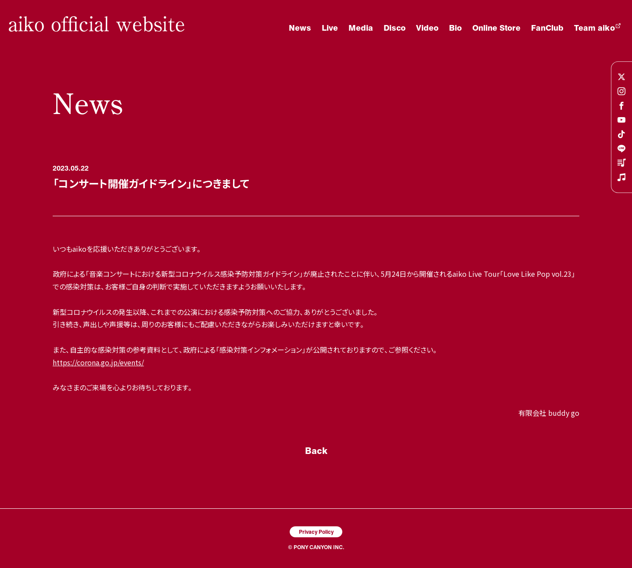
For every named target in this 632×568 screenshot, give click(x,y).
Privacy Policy (316, 531)
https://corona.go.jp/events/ (98, 362)
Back (316, 450)
